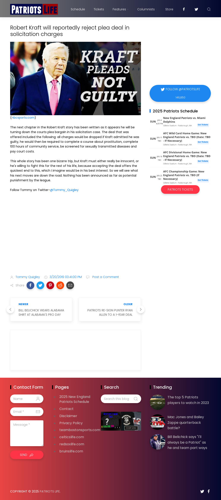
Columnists (147, 9)
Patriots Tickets (180, 189)
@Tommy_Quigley (64, 190)
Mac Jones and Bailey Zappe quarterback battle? (185, 422)
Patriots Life (50, 491)
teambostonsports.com (79, 429)
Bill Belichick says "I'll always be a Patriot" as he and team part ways (187, 442)
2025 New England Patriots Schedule (74, 399)
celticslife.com (71, 437)
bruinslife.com (71, 451)
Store (169, 9)
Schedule (78, 9)
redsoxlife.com (71, 444)
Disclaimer (68, 415)
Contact (66, 408)
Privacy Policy (71, 423)
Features (120, 9)
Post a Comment (105, 277)
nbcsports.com (23, 117)
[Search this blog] (121, 398)
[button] (30, 285)
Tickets (99, 9)
